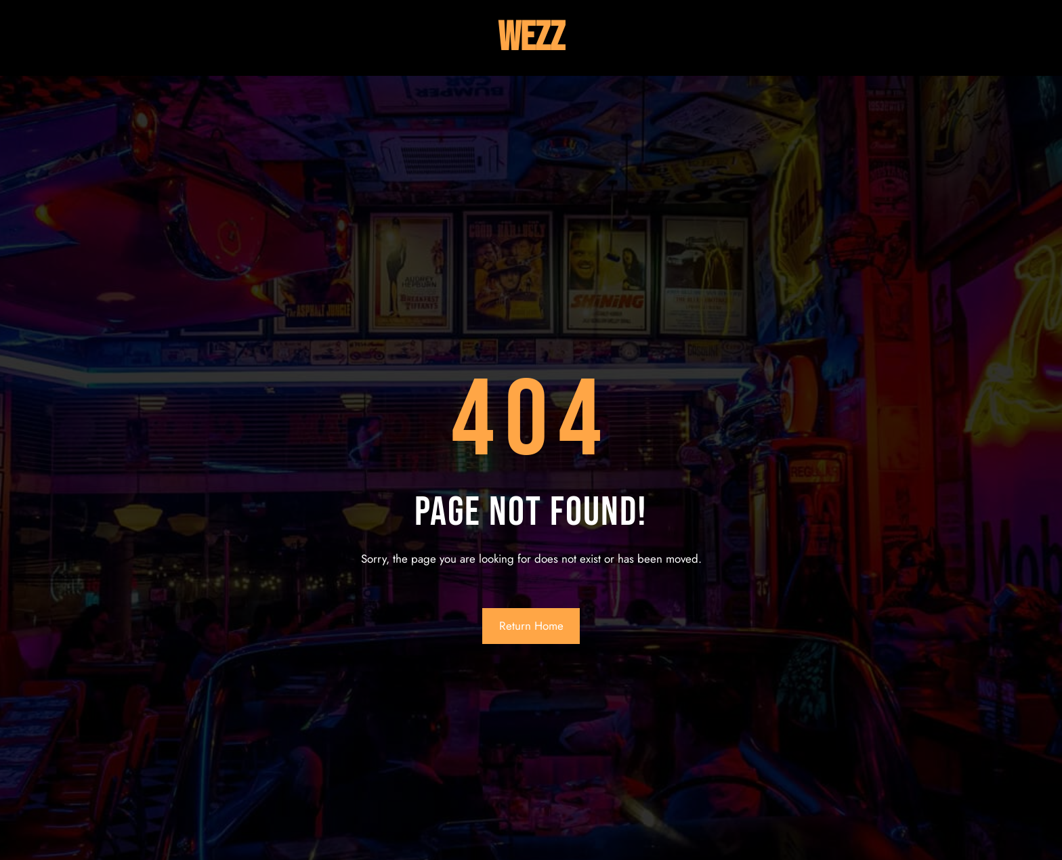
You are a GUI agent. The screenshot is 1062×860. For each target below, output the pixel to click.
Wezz (531, 38)
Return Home (531, 626)
